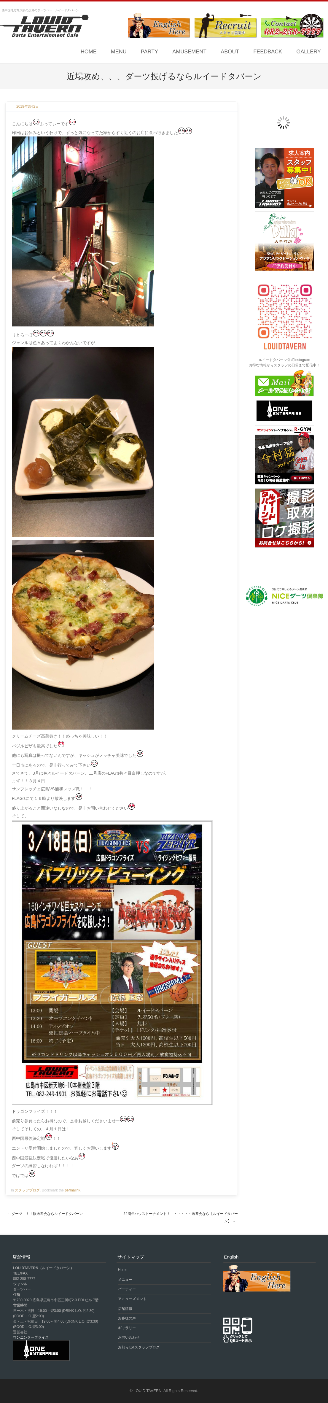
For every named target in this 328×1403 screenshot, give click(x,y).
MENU (119, 52)
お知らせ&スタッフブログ (139, 1347)
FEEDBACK (267, 52)
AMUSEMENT (189, 52)
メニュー (125, 1280)
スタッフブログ (27, 1190)
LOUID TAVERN (148, 1390)
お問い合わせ (128, 1337)
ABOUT (230, 52)
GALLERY (308, 52)
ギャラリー (127, 1328)
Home (89, 52)
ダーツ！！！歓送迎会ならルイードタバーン (45, 1214)
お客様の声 (127, 1318)
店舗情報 (125, 1309)
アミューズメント (132, 1299)
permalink (72, 1190)
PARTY (149, 52)
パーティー (127, 1289)
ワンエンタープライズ (31, 1337)
